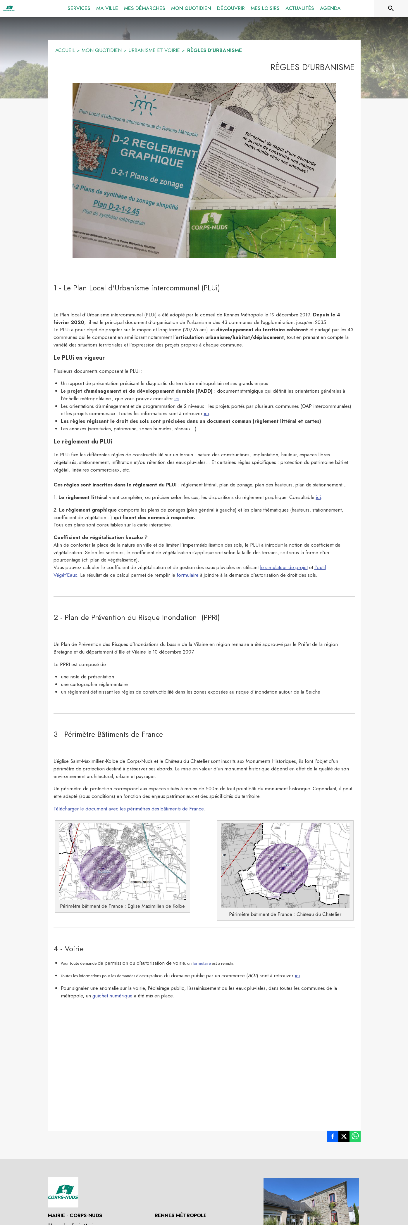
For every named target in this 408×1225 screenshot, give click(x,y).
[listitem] (332, 1137)
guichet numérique (111, 995)
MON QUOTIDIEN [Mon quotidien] (102, 50)
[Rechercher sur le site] (391, 8)
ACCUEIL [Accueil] (65, 50)
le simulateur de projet (284, 567)
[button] (204, 170)
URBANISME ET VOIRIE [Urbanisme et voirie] (154, 50)
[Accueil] (9, 8)
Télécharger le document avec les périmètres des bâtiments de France (129, 808)
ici (176, 398)
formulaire (188, 574)
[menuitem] (79, 7)
